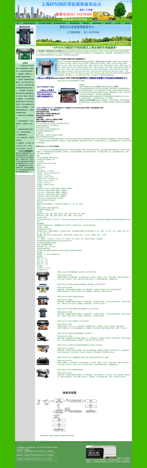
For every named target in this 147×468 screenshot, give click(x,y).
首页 (17, 23)
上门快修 (117, 23)
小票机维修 (85, 23)
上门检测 (23, 107)
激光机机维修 (97, 23)
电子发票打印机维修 (45, 23)
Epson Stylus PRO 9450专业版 (67, 78)
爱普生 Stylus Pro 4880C (104, 61)
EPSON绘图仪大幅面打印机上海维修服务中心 (71, 59)
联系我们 (127, 23)
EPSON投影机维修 (59, 23)
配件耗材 (108, 23)
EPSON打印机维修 (29, 23)
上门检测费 (21, 90)
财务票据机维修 (74, 23)
